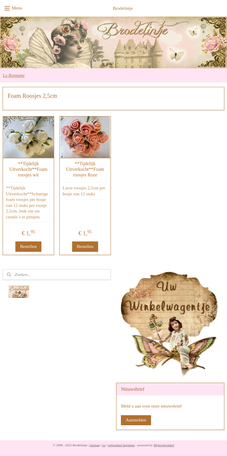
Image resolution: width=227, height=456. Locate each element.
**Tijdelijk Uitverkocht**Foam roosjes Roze (85, 169)
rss (104, 445)
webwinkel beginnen (121, 445)
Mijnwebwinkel (164, 445)
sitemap (95, 445)
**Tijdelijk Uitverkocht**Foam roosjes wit (28, 169)
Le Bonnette (14, 75)
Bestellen (28, 246)
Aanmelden (136, 420)
